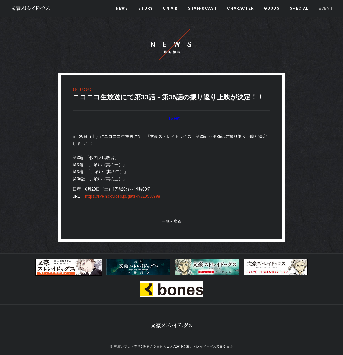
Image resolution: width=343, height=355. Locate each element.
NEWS (122, 8)
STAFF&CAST (202, 8)
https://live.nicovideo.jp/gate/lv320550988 (122, 196)
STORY (145, 8)
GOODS (272, 8)
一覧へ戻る (171, 221)
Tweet (174, 118)
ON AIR (170, 8)
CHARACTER (240, 8)
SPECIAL (299, 8)
